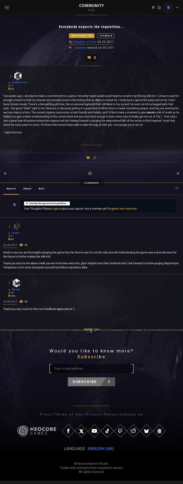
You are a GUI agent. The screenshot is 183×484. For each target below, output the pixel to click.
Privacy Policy (101, 418)
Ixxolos (80, 50)
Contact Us (131, 418)
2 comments (91, 186)
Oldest (27, 192)
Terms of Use (69, 418)
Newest (11, 192)
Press (46, 418)
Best (41, 192)
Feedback (112, 37)
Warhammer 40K (78, 37)
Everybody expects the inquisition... (47, 206)
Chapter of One (85, 44)
